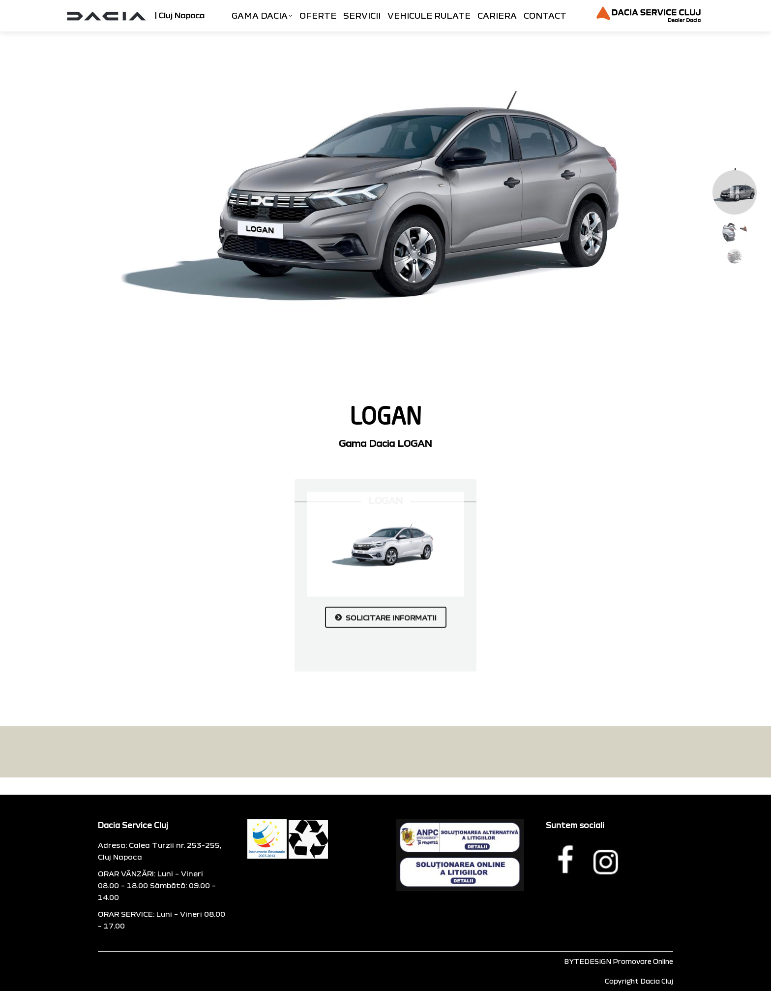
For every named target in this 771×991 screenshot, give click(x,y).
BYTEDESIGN (587, 961)
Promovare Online (643, 961)
